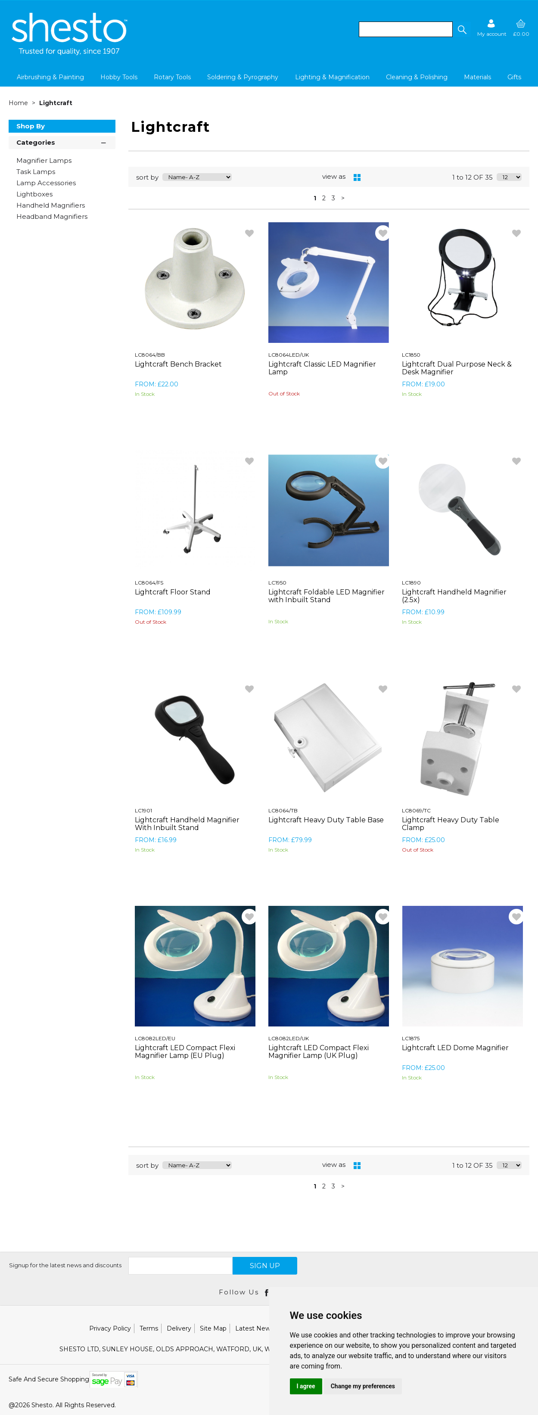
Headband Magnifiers (51, 216)
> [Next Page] (343, 198)
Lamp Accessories (46, 183)
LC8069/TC (416, 810)
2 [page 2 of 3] (324, 198)
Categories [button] (62, 141)
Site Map (213, 1328)
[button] (462, 29)
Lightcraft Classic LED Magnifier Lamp (322, 368)
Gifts (514, 77)
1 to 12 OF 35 (472, 177)
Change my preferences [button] (363, 1386)
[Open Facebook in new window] (267, 1292)
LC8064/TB (283, 810)
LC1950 (277, 582)
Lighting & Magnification (332, 77)
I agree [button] (306, 1386)
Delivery (179, 1328)
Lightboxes (34, 194)
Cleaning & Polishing (417, 77)
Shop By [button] (30, 126)
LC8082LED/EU (155, 1038)
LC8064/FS (149, 582)
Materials (477, 77)
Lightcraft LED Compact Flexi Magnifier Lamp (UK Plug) (318, 1052)
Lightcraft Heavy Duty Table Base (326, 820)
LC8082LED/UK (288, 1038)
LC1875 (411, 1038)
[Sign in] (492, 28)
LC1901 (143, 810)
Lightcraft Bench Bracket (178, 364)
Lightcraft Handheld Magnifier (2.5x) (454, 596)
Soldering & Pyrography (242, 77)
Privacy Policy (110, 1328)
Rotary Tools (172, 77)
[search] (406, 29)
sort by (147, 177)
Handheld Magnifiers (50, 205)
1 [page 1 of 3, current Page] (315, 198)
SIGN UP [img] (265, 1266)
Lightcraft (55, 103)
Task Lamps (35, 172)
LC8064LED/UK (288, 354)
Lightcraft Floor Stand (173, 592)
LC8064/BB (150, 354)
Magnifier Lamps (44, 160)
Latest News (254, 1328)
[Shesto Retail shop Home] (70, 53)
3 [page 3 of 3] (333, 198)
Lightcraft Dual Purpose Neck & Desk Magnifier (457, 368)
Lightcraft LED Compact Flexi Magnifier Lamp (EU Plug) (185, 1052)
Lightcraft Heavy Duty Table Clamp (450, 824)
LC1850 (411, 354)
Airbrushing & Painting (50, 77)
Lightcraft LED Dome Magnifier (455, 1048)
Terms (149, 1328)
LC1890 (411, 582)
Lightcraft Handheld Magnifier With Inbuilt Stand (187, 824)
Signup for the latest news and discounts (65, 1265)
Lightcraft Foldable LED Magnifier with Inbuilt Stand (326, 596)
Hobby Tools (118, 77)
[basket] (521, 28)
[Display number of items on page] (509, 177)
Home (19, 103)
